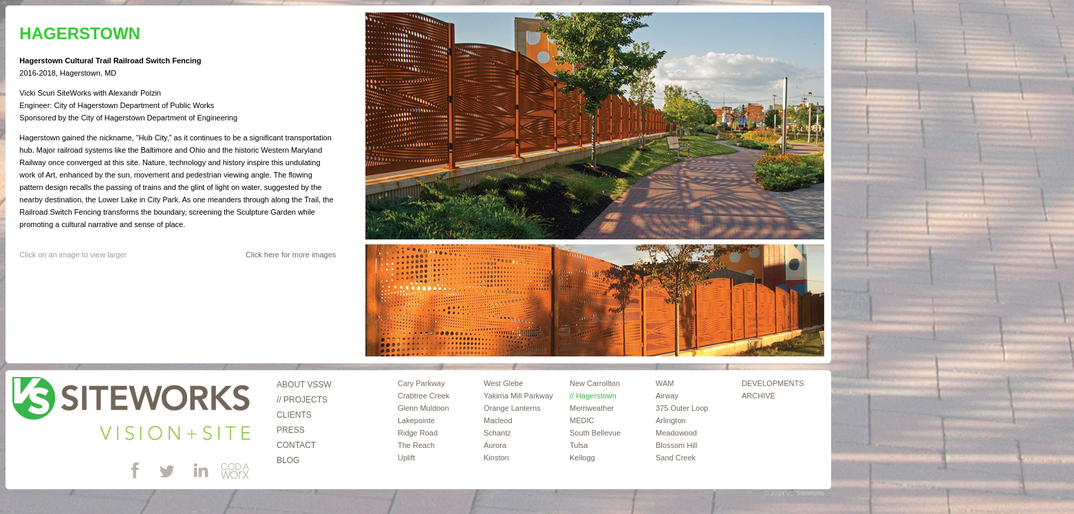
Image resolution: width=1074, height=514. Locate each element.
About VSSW (304, 384)
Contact (296, 445)
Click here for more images (291, 254)
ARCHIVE (758, 396)
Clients (294, 415)
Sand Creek (676, 457)
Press (291, 430)
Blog (288, 460)
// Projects (302, 400)
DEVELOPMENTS (773, 383)
